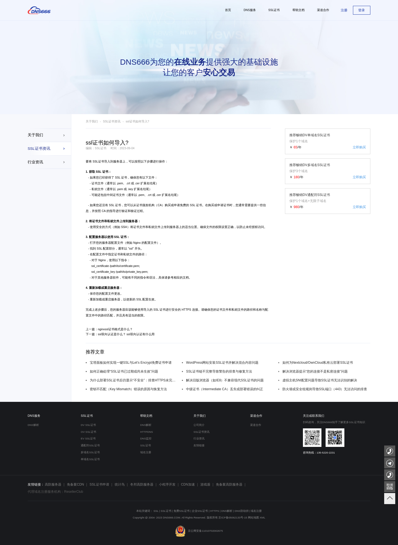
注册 (344, 10)
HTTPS (214, 510)
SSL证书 (98, 161)
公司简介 (199, 424)
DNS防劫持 (242, 510)
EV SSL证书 (88, 438)
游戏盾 (205, 484)
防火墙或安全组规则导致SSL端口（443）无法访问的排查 (324, 389)
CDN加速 (188, 484)
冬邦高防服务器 (141, 484)
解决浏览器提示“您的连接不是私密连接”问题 (315, 371)
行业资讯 (35, 162)
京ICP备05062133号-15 (232, 517)
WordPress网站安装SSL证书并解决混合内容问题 (222, 363)
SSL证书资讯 (39, 148)
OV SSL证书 (88, 431)
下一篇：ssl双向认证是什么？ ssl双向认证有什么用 (120, 334)
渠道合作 (256, 415)
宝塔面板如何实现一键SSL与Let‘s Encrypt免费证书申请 (131, 363)
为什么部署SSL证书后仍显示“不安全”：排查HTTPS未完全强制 (134, 380)
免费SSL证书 (182, 510)
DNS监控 (145, 438)
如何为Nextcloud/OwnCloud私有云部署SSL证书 (317, 363)
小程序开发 (167, 484)
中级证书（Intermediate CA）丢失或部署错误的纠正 (224, 389)
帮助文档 (146, 415)
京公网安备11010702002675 (199, 530)
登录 (361, 10)
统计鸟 (120, 484)
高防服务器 (53, 484)
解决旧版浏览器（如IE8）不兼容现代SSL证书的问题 (225, 380)
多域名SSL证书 (90, 452)
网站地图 (253, 517)
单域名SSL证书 (90, 459)
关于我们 (35, 135)
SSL (155, 510)
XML (262, 517)
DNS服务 (34, 415)
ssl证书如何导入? (137, 121)
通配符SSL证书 (90, 445)
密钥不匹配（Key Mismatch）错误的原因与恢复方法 (128, 389)
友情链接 (199, 445)
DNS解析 (33, 424)
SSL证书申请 (99, 484)
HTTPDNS (146, 431)
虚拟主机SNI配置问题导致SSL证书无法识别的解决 (319, 380)
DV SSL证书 (88, 424)
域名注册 (145, 452)
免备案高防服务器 (229, 484)
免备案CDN (75, 484)
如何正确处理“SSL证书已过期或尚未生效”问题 (124, 371)
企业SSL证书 (200, 510)
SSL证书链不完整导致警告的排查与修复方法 (219, 371)
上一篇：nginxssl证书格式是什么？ (109, 329)
